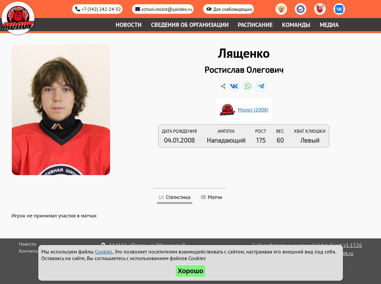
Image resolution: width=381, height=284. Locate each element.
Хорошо (190, 270)
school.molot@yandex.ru (167, 9)
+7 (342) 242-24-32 (101, 9)
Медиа (329, 25)
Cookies (103, 251)
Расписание (255, 25)
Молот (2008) (253, 109)
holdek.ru (342, 253)
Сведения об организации (190, 25)
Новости (129, 25)
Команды (296, 25)
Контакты (28, 251)
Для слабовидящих (232, 9)
